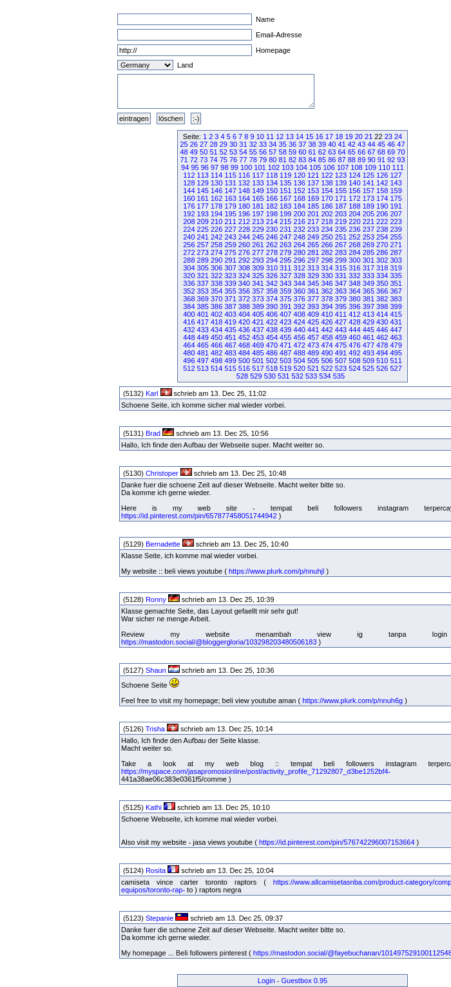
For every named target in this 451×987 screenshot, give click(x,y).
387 (230, 306)
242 (216, 237)
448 (189, 337)
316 (354, 268)
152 (299, 190)
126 (382, 175)
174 (382, 198)
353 (203, 291)
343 (285, 283)
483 (230, 353)
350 (382, 283)
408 (299, 314)
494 (382, 353)
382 (382, 299)
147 (230, 190)
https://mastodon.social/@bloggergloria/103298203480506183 (219, 642)
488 (299, 353)
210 (216, 221)
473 (313, 345)
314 (326, 268)
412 (354, 314)
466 (216, 345)
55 (253, 152)
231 (285, 229)
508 (354, 360)
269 (368, 245)
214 (272, 221)
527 (395, 368)
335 (395, 275)
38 (312, 144)
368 (189, 299)
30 (233, 144)
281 (313, 252)
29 (223, 144)
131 (230, 183)
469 (258, 345)
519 (285, 368)
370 (216, 299)
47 (401, 144)
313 (313, 268)
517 (258, 368)
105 (315, 167)
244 (244, 237)
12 (279, 136)
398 (382, 306)
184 (299, 206)
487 (285, 353)
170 (326, 198)
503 (285, 360)
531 (283, 376)
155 (341, 190)
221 (368, 221)
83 (302, 160)
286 (382, 252)
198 (272, 214)
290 (216, 260)
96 (205, 167)
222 (382, 221)
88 (352, 160)
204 (354, 214)
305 (203, 268)
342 (272, 283)
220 (354, 221)
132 (244, 183)
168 (299, 198)
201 (313, 214)
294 (272, 260)
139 (341, 183)
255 (395, 237)
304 (189, 268)
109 (370, 167)
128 (189, 183)
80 (272, 160)
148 (244, 190)
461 (368, 337)
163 (230, 198)
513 (203, 368)
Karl (152, 393)
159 (395, 190)
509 (368, 360)
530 (270, 376)
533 (311, 376)
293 (258, 260)
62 (322, 152)
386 (216, 306)
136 (299, 183)
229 (258, 229)
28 (213, 144)
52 (223, 152)
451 (230, 337)
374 (272, 299)
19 (348, 136)
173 (368, 198)
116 (244, 175)
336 (189, 283)
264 (299, 245)
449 (203, 337)
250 (326, 237)
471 (285, 345)
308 (244, 268)
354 (216, 291)
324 (244, 275)
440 (299, 330)
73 (203, 160)
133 (258, 183)
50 (203, 152)
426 (326, 322)
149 (258, 190)
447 (395, 330)
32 (253, 144)
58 (283, 152)
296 (299, 260)
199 (285, 214)
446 (382, 330)
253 (368, 237)
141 (368, 183)
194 (216, 214)
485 (258, 353)
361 (313, 291)
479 (395, 345)
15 (309, 136)
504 (299, 360)
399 (395, 306)
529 (256, 376)
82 (292, 160)
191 (395, 206)
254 (382, 237)
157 (368, 190)
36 (292, 144)
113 (203, 175)
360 (299, 291)
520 (299, 368)
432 (189, 330)
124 (354, 175)
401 (203, 314)
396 (354, 306)
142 (382, 183)
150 (272, 190)
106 (328, 167)
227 (230, 229)
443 (341, 330)
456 (299, 337)
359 (285, 291)
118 (272, 175)
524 (354, 368)
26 (194, 144)
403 (230, 314)
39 (322, 144)
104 (301, 167)
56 (263, 152)
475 (341, 345)
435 (230, 330)
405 (258, 314)
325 (258, 275)
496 (189, 360)
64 (341, 152)
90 (371, 160)
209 (203, 221)
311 (285, 268)
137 (313, 183)
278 (272, 252)
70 (401, 152)
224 (189, 229)
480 (189, 353)
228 (244, 229)
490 (326, 353)
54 (243, 152)
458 (326, 337)
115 (230, 175)
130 (216, 183)
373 (258, 299)
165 (258, 198)
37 (302, 144)
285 (368, 252)
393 (313, 306)
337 (203, 283)
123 (341, 175)
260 (244, 245)
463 (395, 337)
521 (313, 368)
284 (354, 252)
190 (382, 206)
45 (381, 144)
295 (285, 260)
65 (352, 152)
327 (285, 275)
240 (189, 237)
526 (382, 368)
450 (216, 337)
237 (368, 229)
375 (285, 299)
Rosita (156, 870)
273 (203, 252)
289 (203, 260)
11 (270, 136)
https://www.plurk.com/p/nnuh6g (352, 700)
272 (189, 252)
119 (285, 175)
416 (189, 322)
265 (313, 245)
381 (368, 299)
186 (326, 206)
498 (216, 360)
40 (332, 144)
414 (382, 314)
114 (216, 175)
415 (395, 314)
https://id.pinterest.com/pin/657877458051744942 (199, 516)
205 (368, 214)
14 (299, 136)
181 (258, 206)
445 (368, 330)
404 (244, 314)
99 (234, 167)
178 (216, 206)
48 (183, 152)
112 (189, 175)
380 (354, 299)
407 (285, 314)
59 (292, 152)
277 (258, 252)
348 (354, 283)
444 (354, 330)
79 (263, 160)
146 (216, 190)
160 (189, 198)
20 (359, 136)
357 (258, 291)
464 (189, 345)
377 (313, 299)
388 (244, 306)
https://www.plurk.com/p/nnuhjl (277, 571)
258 (216, 245)
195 (230, 214)
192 (189, 214)
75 (223, 160)
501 (258, 360)
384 (189, 306)
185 (313, 206)
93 (401, 160)
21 (368, 136)
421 (258, 322)
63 (332, 152)
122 (326, 175)
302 (382, 260)
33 (263, 144)
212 (244, 221)
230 (272, 229)
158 (382, 190)
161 (203, 198)
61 (312, 152)
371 (230, 299)
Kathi (154, 807)
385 (203, 306)
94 (185, 167)
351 (395, 283)
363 (341, 291)
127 (395, 175)
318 (382, 268)
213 (258, 221)
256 (189, 245)
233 (313, 229)
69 (391, 152)
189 (368, 206)
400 (189, 314)
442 (326, 330)
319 (395, 268)
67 (371, 152)
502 (272, 360)
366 (382, 291)
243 (230, 237)
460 (354, 337)
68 (381, 152)
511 (395, 360)
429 (368, 322)
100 (246, 167)
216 (299, 221)
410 (326, 314)
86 (332, 160)
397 (368, 306)
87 (341, 160)
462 (382, 337)
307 (230, 268)
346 (326, 283)
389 (258, 306)
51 (213, 152)
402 (216, 314)
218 (326, 221)
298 (326, 260)
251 (341, 237)
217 (313, 221)
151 (285, 190)
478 (382, 345)
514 (216, 368)
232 (299, 229)
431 (395, 322)
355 (230, 291)
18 (339, 136)
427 (341, 322)
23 (388, 136)
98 (224, 167)
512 (189, 368)
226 (216, 229)
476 (354, 345)
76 (233, 160)
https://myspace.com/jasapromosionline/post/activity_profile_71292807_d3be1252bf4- (255, 771)
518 (272, 368)
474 (326, 345)
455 (285, 337)
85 (322, 160)
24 (398, 136)
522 (326, 368)
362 (326, 291)
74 (213, 160)
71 (183, 160)
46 (391, 144)
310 (272, 268)
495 (395, 353)
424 (299, 322)
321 (203, 275)
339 (230, 283)
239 (395, 229)
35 (283, 144)
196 (244, 214)
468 (244, 345)
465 (203, 345)
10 (260, 136)
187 (341, 206)
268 (354, 245)
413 (368, 314)
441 (313, 330)
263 (285, 245)
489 (313, 353)
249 (313, 237)
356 (244, 291)
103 (287, 167)
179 (230, 206)
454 (272, 337)
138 (326, 183)
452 (244, 337)
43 (361, 144)
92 (391, 160)
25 (183, 144)
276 (244, 252)
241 (203, 237)
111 (398, 167)
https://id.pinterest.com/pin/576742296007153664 (337, 842)
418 (216, 322)
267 (341, 245)
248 (299, 237)
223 (395, 221)
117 (258, 175)
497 (203, 360)
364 (354, 291)
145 (203, 190)
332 (354, 275)
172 (354, 198)
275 (230, 252)
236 (354, 229)
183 (285, 206)
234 (326, 229)
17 (329, 136)
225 (203, 229)
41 (341, 144)
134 (272, 183)
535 (339, 376)
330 (326, 275)
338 (216, 283)
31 (243, 144)
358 (272, 291)
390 (272, 306)
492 (354, 353)
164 (244, 198)
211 (230, 221)
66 (361, 152)
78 (253, 160)
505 (313, 360)
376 (299, 299)
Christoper (162, 473)
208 (189, 221)
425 (313, 322)
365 (368, 291)
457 (313, 337)
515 (230, 368)
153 (313, 190)
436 (244, 330)
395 (341, 306)
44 (371, 144)
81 (283, 160)
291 (230, 260)
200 (299, 214)
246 (272, 237)
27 (203, 144)
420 (244, 322)
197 (258, 214)
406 (272, 314)
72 (194, 160)
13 (290, 136)
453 (258, 337)
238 (382, 229)
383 (395, 299)
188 (354, 206)
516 (244, 368)
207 (395, 214)
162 (216, 198)
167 (285, 198)
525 (368, 368)
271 (395, 245)
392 (299, 306)
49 (194, 152)
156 (354, 190)
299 (341, 260)
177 (203, 206)
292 (244, 260)
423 (285, 322)
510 (382, 360)
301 (368, 260)
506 (326, 360)
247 (285, 237)
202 (326, 214)
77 (243, 160)
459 (341, 337)
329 (313, 275)
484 (244, 353)
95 (194, 167)
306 (216, 268)
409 (313, 314)
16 (319, 136)
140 (354, 183)
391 (285, 306)
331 (341, 275)
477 (368, 345)
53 (233, 152)
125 (368, 175)
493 (368, 353)
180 (244, 206)
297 (313, 260)
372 (244, 299)
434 (216, 330)
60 (302, 152)
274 (216, 252)
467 (230, 345)
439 (285, 330)
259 (230, 245)
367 (395, 291)
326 (272, 275)
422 (272, 322)
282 (326, 252)
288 (189, 260)
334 (382, 275)
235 (341, 229)
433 (203, 330)
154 (326, 190)
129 (203, 183)
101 (259, 167)
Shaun (156, 670)
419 (230, 322)
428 (354, 322)
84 (312, 160)
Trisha (155, 729)
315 (341, 268)
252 (354, 237)
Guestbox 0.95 (305, 980)
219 (341, 221)
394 (326, 306)
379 (341, 299)
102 (274, 167)
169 (313, 198)
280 (299, 252)
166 (272, 198)
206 (382, 214)
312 (299, 268)
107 (343, 167)
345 (313, 283)
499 (230, 360)
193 (203, 214)
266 (326, 245)
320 (189, 275)
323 (230, 275)
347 (341, 283)
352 (189, 291)
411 (341, 314)
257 (203, 245)
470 (272, 345)
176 (189, 206)
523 (341, 368)
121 (313, 175)
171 (341, 198)
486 (272, 353)
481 (203, 353)
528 (242, 376)
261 (258, 245)
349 (368, 283)
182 (272, 206)
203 (341, 214)
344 (299, 283)
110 (384, 167)
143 (395, 183)
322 (216, 275)
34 (272, 144)
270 (382, 245)
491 (341, 353)
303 (395, 260)
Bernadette (163, 544)
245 (258, 237)
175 (395, 198)
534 (325, 376)
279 (285, 252)
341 (258, 283)
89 (361, 160)
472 (299, 345)
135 (285, 183)
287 (395, 252)
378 (326, 299)
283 (341, 252)
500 (244, 360)
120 (299, 175)
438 (272, 330)
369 (203, 299)
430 (382, 322)
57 (272, 152)
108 (356, 167)
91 (381, 160)
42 (352, 144)
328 (299, 275)
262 (272, 245)
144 (189, 190)
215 (285, 221)
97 (214, 167)
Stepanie (159, 918)
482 (216, 353)
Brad (153, 433)
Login (266, 980)
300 (354, 260)
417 (203, 322)
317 (368, 268)
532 (297, 376)
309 (258, 268)
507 (341, 360)
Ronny (156, 599)
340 (244, 283)
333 (368, 275)
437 (258, 330)
